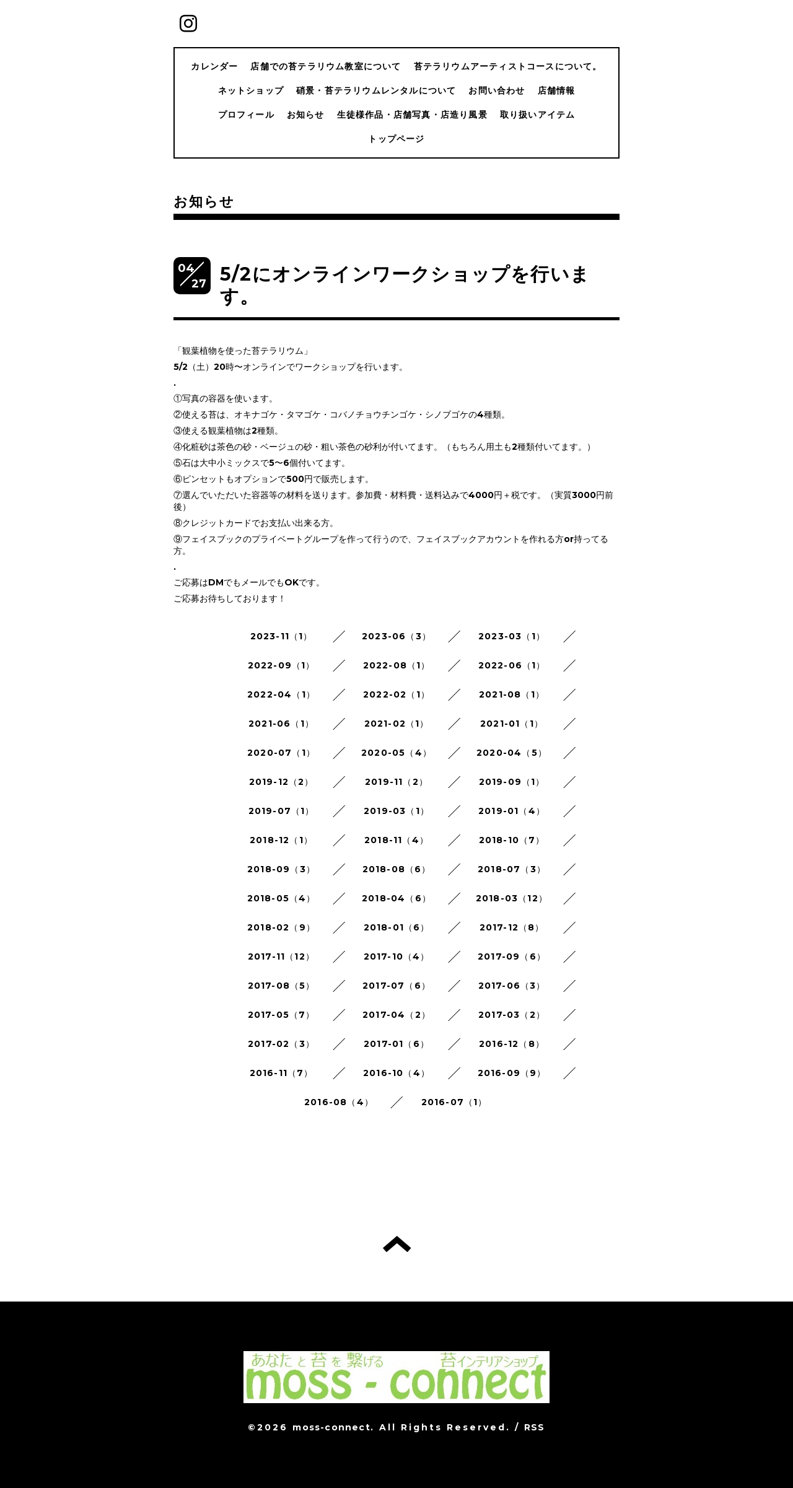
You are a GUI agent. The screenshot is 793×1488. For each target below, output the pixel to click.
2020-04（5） (511, 752)
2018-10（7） (512, 840)
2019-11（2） (396, 781)
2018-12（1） (281, 840)
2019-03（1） (396, 810)
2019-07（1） (281, 810)
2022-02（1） (396, 694)
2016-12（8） (512, 1043)
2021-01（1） (511, 723)
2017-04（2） (396, 1014)
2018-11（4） (396, 840)
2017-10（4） (397, 956)
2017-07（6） (396, 985)
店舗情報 (557, 90)
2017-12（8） (512, 927)
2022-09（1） (281, 665)
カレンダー (214, 66)
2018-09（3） (281, 869)
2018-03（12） (512, 898)
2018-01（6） (397, 927)
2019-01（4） (511, 810)
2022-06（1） (512, 665)
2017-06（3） (512, 985)
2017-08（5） (281, 985)
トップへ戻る (397, 1244)
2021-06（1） (281, 723)
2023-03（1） (511, 636)
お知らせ (306, 114)
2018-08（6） (396, 869)
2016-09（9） (512, 1073)
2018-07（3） (512, 869)
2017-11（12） (281, 956)
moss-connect (331, 1427)
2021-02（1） (396, 723)
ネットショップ (251, 90)
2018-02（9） (281, 927)
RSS (534, 1427)
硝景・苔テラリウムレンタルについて (376, 90)
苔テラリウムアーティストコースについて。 (508, 66)
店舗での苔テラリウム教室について (325, 66)
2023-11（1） (281, 636)
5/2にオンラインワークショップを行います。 (405, 285)
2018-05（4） (281, 898)
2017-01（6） (396, 1043)
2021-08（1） (512, 694)
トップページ (396, 138)
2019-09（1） (512, 781)
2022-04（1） (281, 694)
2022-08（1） (397, 665)
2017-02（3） (281, 1043)
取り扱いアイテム (538, 114)
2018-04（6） (396, 898)
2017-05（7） (281, 1014)
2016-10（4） (396, 1073)
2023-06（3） (396, 636)
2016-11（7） (281, 1073)
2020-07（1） (281, 752)
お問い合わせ (496, 90)
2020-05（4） (396, 752)
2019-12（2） (281, 781)
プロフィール (246, 114)
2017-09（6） (512, 956)
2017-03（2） (511, 1014)
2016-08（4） (339, 1102)
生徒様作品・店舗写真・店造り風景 (412, 114)
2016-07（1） (454, 1102)
